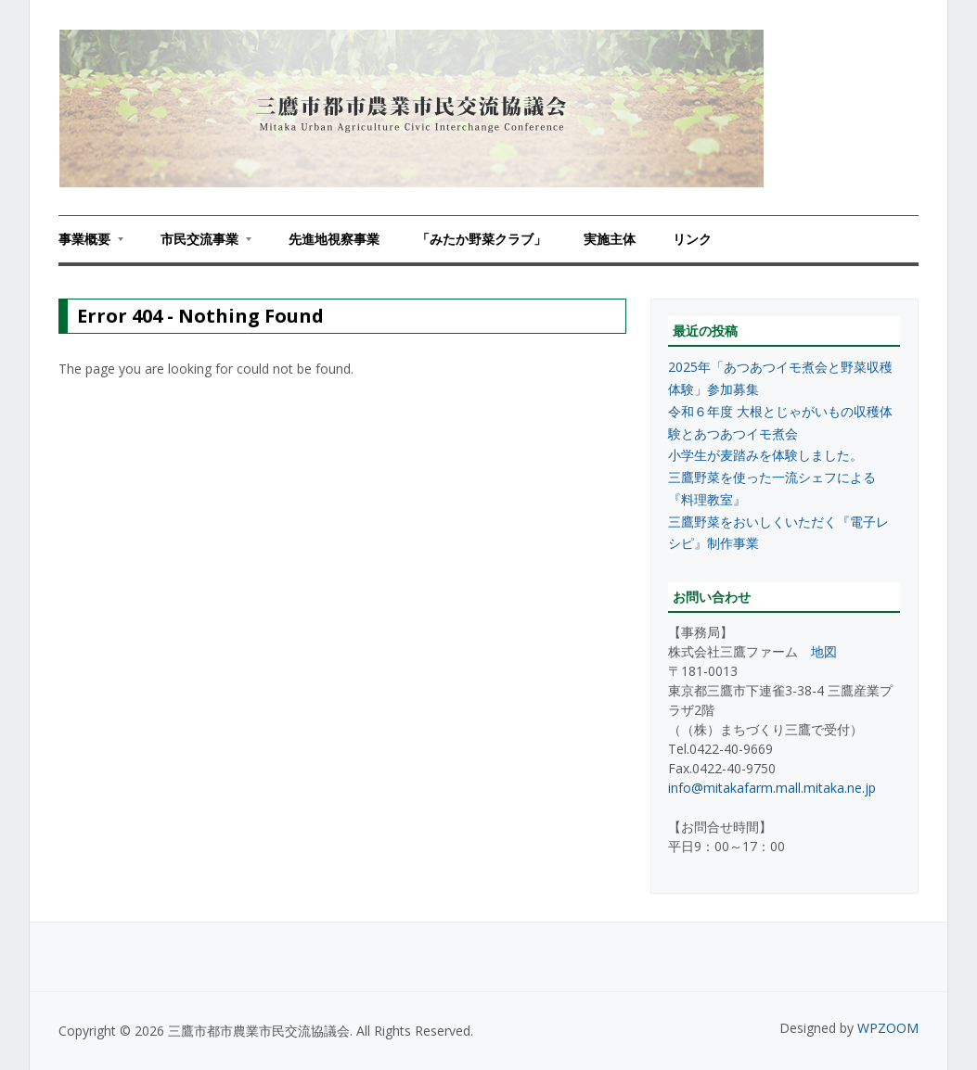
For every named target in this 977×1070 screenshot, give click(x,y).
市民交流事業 (196, 244)
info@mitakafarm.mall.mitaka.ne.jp (772, 787)
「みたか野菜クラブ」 (481, 239)
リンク (692, 239)
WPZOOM (888, 1028)
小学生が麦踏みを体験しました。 (765, 455)
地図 (824, 651)
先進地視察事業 (334, 239)
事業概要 (90, 244)
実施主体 (610, 239)
